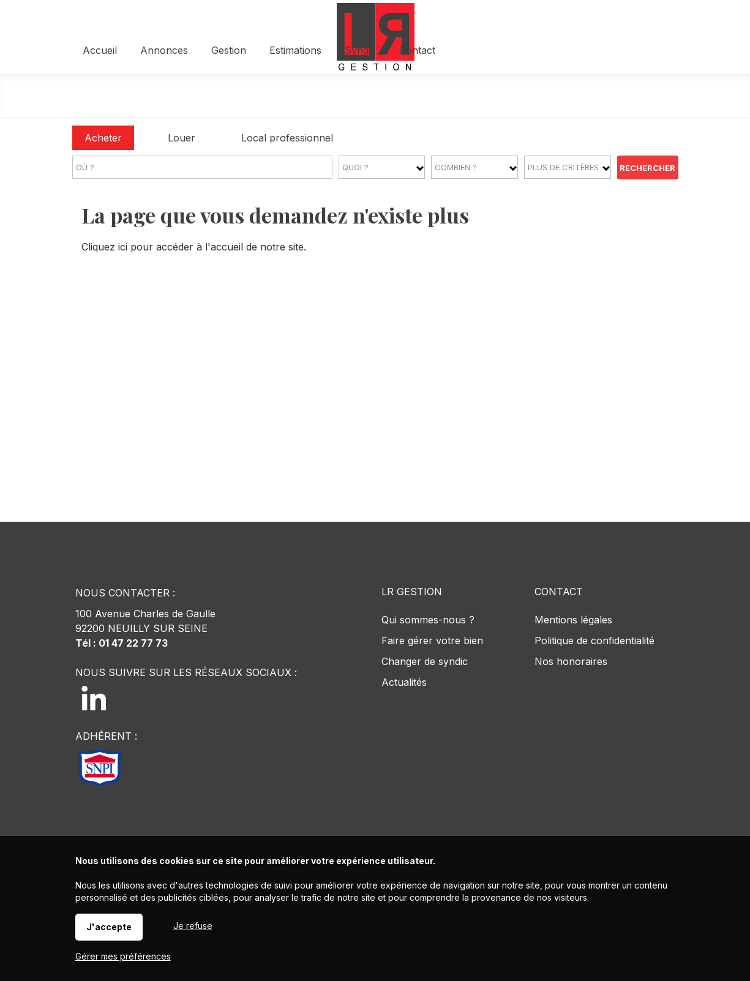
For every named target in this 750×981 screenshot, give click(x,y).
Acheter (103, 138)
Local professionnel (287, 138)
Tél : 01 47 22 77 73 (121, 643)
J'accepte (109, 927)
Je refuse (192, 925)
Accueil (193, 96)
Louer (181, 138)
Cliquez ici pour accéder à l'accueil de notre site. (193, 247)
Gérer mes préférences (123, 956)
